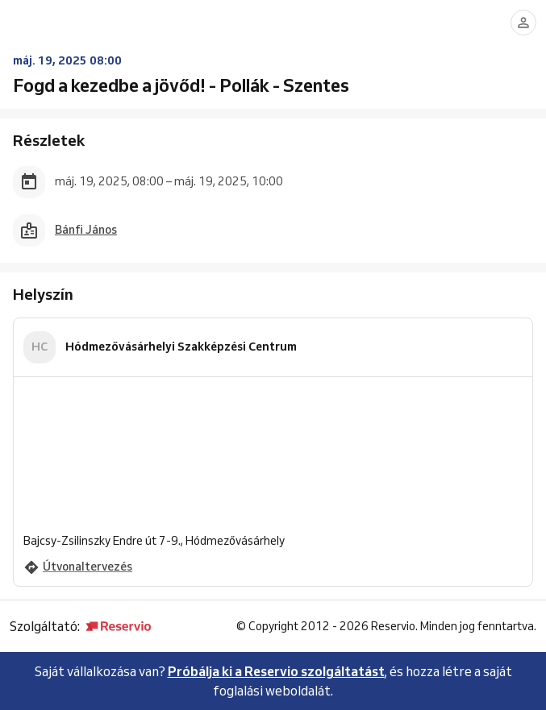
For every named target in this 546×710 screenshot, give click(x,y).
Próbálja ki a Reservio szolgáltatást (276, 671)
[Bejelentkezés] (523, 22)
